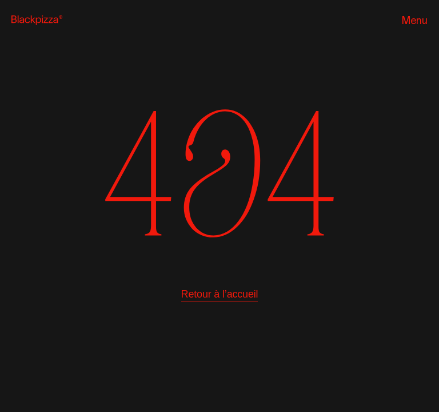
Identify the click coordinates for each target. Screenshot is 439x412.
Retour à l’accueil (219, 294)
